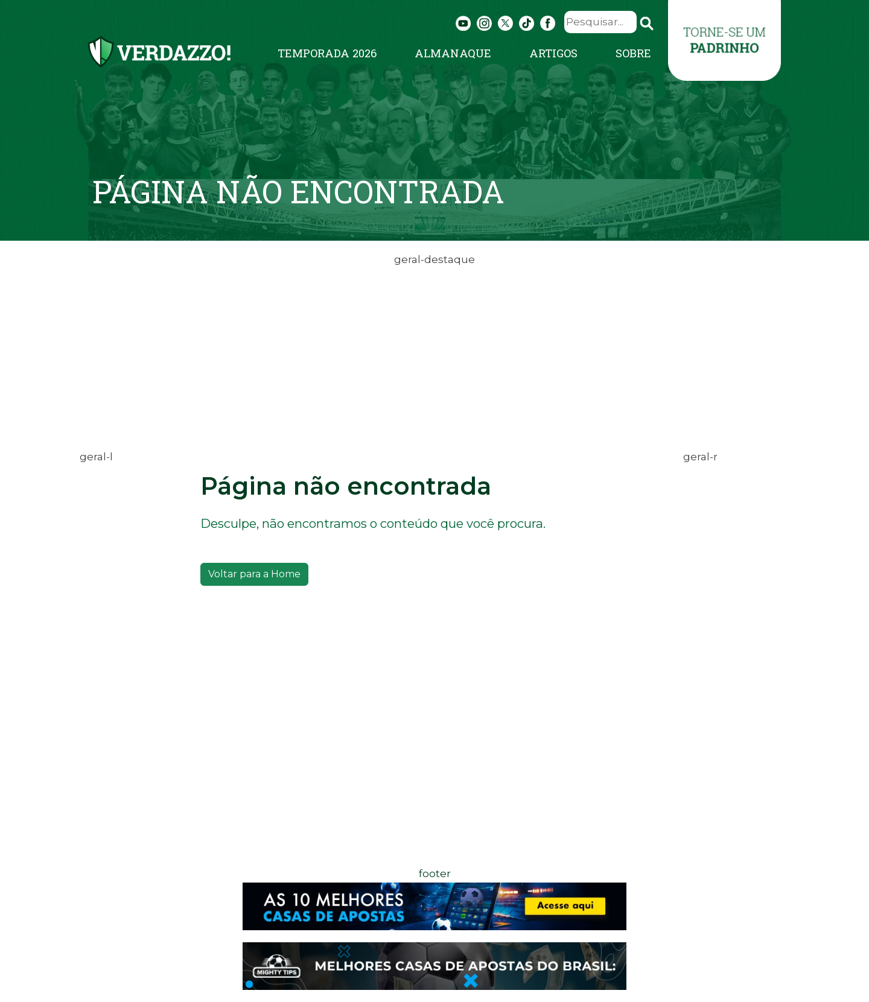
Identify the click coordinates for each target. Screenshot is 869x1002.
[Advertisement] (434, 353)
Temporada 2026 (327, 53)
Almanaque (453, 53)
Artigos (553, 53)
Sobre (633, 53)
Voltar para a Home (254, 574)
